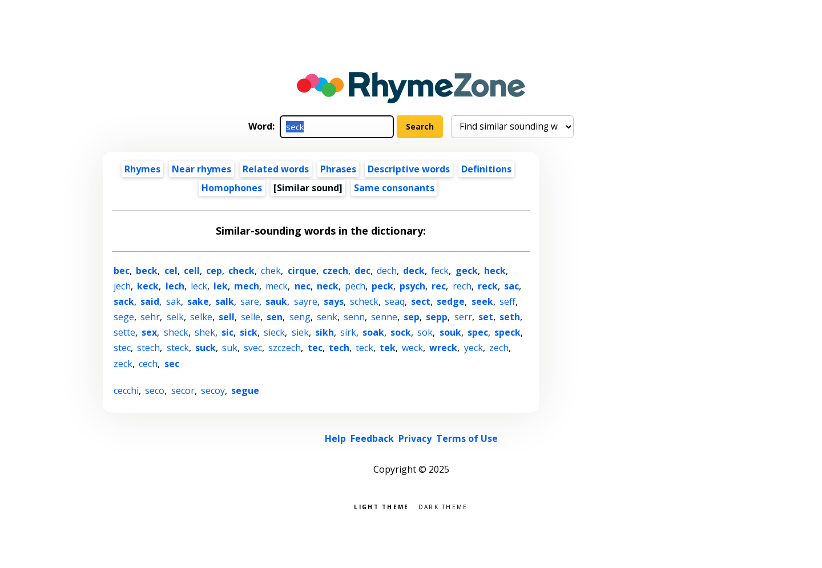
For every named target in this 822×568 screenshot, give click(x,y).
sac (511, 286)
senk (327, 317)
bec (122, 270)
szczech (284, 347)
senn (354, 317)
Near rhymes (201, 169)
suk (229, 347)
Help (335, 438)
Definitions (486, 169)
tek (388, 347)
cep (214, 270)
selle (250, 317)
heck (495, 270)
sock (400, 332)
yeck (473, 347)
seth (509, 317)
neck (328, 286)
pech (355, 286)
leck (199, 286)
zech (499, 347)
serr (463, 317)
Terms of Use (467, 438)
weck (412, 347)
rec (439, 286)
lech (175, 286)
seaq (395, 301)
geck (467, 270)
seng (300, 317)
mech (246, 286)
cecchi (126, 390)
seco (154, 390)
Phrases (338, 169)
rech (462, 286)
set (485, 317)
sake (198, 301)
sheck (176, 332)
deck (414, 270)
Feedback (372, 438)
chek (271, 270)
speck (507, 332)
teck (364, 347)
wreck (443, 347)
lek (220, 286)
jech (122, 286)
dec (362, 270)
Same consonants (394, 188)
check (241, 270)
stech (148, 347)
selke (201, 317)
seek (482, 301)
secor (183, 390)
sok (425, 332)
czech (335, 270)
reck (488, 286)
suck (205, 347)
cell (192, 270)
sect (420, 301)
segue (245, 390)
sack (124, 301)
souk (450, 332)
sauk (276, 301)
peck (382, 286)
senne (384, 317)
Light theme (381, 506)
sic (227, 332)
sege (124, 317)
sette (124, 332)
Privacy (415, 438)
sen (275, 317)
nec (303, 286)
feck (440, 270)
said (149, 301)
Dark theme (443, 506)
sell (227, 317)
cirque (302, 270)
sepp (437, 317)
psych (412, 286)
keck (148, 286)
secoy (213, 390)
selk (175, 317)
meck (276, 286)
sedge (451, 301)
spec (478, 332)
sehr (150, 317)
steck (178, 347)
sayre (305, 301)
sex (149, 332)
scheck (364, 301)
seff (507, 301)
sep (412, 317)
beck (147, 270)
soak (373, 332)
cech (148, 363)
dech (387, 270)
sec (171, 363)
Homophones (232, 188)
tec (315, 347)
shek (205, 332)
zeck (123, 363)
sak (173, 301)
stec (122, 347)
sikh (324, 332)
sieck (274, 332)
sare (249, 301)
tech (339, 347)
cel (171, 270)
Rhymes (142, 169)
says (334, 301)
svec (253, 347)
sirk (348, 332)
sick (248, 332)
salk (224, 301)
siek (300, 332)
